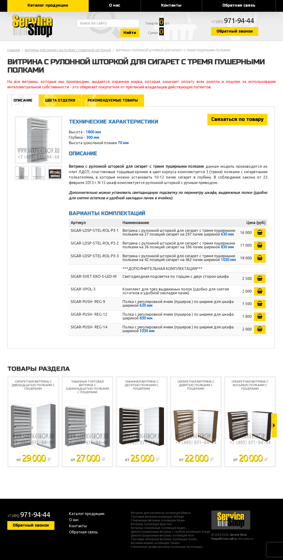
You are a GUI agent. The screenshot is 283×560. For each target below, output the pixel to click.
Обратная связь (238, 5)
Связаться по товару (237, 119)
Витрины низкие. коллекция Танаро (155, 543)
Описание (23, 100)
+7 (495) (232, 22)
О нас (114, 5)
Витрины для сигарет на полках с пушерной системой (68, 50)
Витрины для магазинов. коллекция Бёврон (161, 512)
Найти (129, 32)
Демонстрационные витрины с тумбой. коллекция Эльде (170, 531)
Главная (13, 50)
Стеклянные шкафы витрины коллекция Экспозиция (166, 546)
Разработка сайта (224, 538)
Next (274, 425)
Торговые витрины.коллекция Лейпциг (157, 516)
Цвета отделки (60, 100)
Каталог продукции (48, 5)
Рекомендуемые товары (113, 100)
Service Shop (40, 26)
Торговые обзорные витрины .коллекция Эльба (164, 539)
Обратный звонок (235, 31)
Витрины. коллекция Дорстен (151, 524)
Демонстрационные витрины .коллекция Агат (162, 535)
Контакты (171, 5)
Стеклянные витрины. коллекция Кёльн (158, 520)
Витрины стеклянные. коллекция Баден (158, 528)
